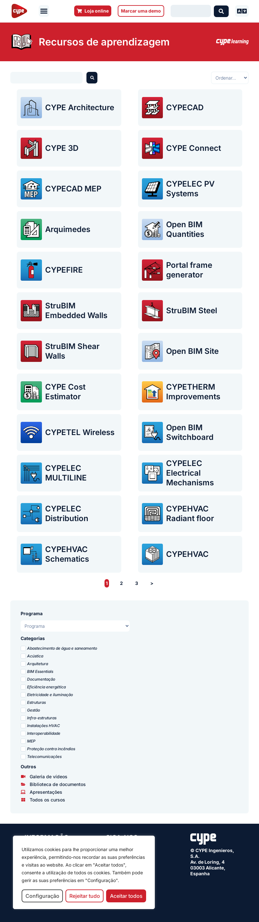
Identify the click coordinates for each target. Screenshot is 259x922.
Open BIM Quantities (185, 229)
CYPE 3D (61, 148)
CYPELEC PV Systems (190, 188)
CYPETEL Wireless (80, 432)
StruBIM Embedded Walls (76, 310)
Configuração (42, 896)
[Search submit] (221, 11)
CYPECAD (185, 107)
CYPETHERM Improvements (193, 391)
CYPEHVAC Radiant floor (190, 513)
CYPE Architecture (79, 107)
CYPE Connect (193, 148)
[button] (44, 11)
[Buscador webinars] (46, 77)
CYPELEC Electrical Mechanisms (190, 473)
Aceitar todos (126, 896)
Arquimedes (67, 229)
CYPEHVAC (187, 554)
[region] (84, 872)
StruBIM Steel (191, 310)
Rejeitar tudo (84, 896)
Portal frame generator (189, 269)
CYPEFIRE (64, 270)
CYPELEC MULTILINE (66, 472)
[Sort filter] (230, 78)
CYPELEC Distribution (66, 513)
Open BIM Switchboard (190, 432)
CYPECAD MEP (73, 188)
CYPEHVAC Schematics (67, 554)
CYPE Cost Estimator (65, 391)
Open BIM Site (192, 351)
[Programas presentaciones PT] (75, 626)
